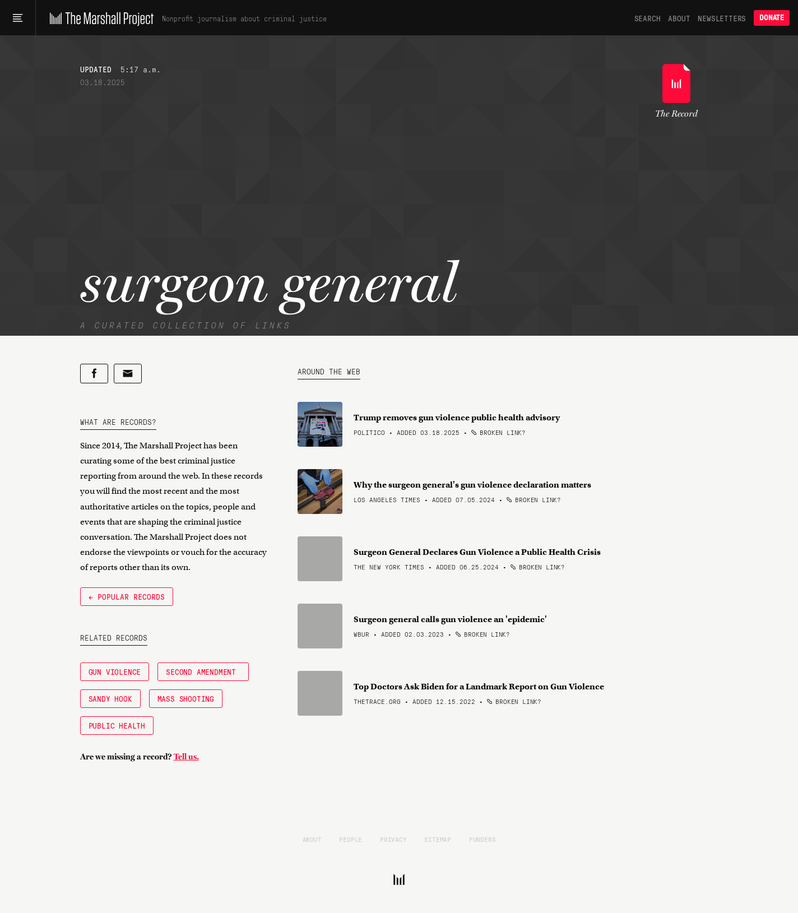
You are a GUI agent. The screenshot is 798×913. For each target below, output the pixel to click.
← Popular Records (127, 596)
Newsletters (722, 18)
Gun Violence (115, 671)
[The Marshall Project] (99, 18)
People (350, 839)
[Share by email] (128, 373)
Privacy (393, 839)
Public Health (117, 725)
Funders (482, 839)
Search (647, 18)
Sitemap (437, 839)
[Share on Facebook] (94, 373)
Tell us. (186, 757)
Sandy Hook (110, 698)
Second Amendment (203, 671)
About (679, 18)
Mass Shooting (185, 698)
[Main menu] (17, 18)
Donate (771, 17)
